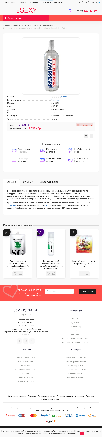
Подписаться (88, 291)
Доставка (35, 2)
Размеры (47, 2)
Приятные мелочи (25, 377)
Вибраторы (25, 366)
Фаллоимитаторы (75, 373)
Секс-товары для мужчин (75, 362)
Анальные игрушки (25, 362)
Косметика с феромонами (25, 370)
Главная (6, 25)
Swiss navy (12, 205)
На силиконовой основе (44, 25)
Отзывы (28, 181)
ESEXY (47, 205)
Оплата (22, 2)
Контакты (58, 2)
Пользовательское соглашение (75, 338)
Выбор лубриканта (49, 182)
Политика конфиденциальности (75, 342)
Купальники (25, 373)
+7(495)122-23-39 (25, 310)
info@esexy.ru (25, 315)
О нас (75, 331)
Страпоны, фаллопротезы (75, 370)
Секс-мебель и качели (25, 381)
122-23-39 (85, 10)
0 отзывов (64, 96)
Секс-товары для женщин (75, 358)
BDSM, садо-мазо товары (25, 358)
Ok (82, 434)
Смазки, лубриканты (22, 25)
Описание (11, 182)
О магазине (10, 2)
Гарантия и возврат (75, 327)
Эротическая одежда (75, 377)
